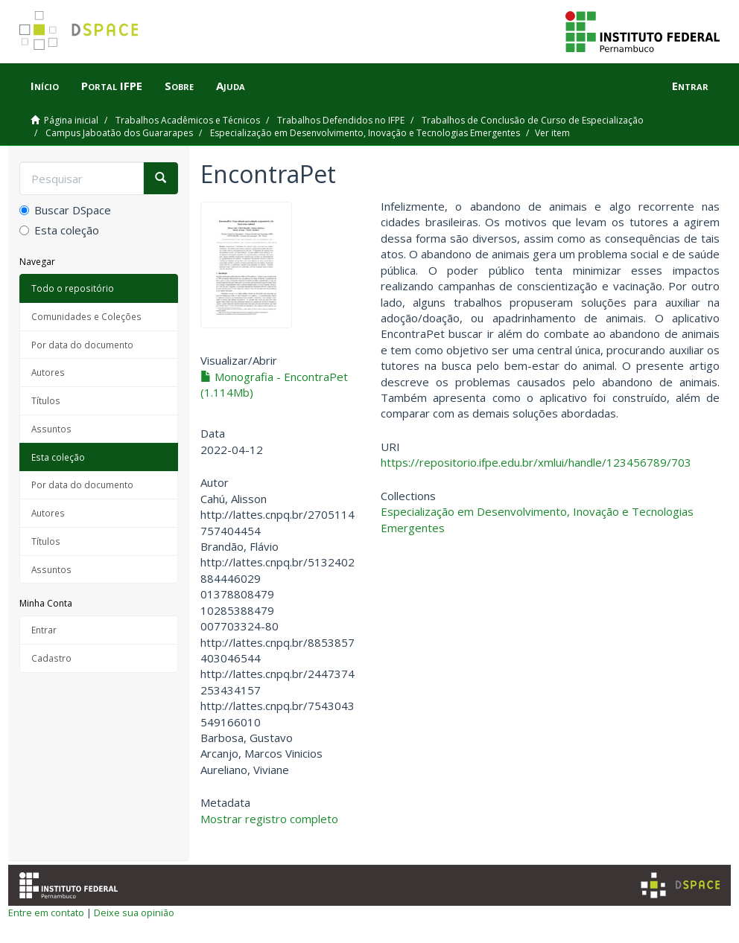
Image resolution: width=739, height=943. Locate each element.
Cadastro (51, 658)
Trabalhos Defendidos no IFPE (341, 120)
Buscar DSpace (65, 209)
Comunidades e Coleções (86, 316)
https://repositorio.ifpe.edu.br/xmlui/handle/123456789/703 (536, 462)
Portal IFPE (111, 85)
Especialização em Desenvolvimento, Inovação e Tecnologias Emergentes (365, 133)
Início (45, 85)
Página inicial (71, 120)
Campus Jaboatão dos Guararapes (119, 133)
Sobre (179, 85)
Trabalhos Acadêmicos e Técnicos (187, 120)
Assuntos (51, 429)
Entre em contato (46, 912)
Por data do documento (82, 345)
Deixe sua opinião (134, 912)
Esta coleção (59, 230)
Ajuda (230, 85)
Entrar (44, 630)
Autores (48, 372)
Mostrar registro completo (269, 818)
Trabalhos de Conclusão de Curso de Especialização (533, 120)
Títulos (45, 400)
